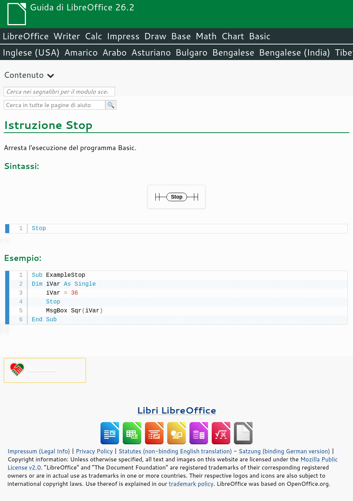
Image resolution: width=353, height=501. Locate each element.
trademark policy (191, 482)
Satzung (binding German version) (284, 449)
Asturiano (151, 52)
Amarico (81, 52)
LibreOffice (25, 36)
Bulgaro (191, 52)
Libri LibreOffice (176, 408)
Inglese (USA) (31, 52)
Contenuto (24, 74)
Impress (123, 36)
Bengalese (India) (294, 52)
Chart (232, 36)
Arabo (114, 52)
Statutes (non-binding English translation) (175, 449)
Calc (93, 36)
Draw (155, 36)
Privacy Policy (94, 449)
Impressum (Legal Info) (38, 449)
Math (206, 36)
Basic (259, 36)
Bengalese (233, 52)
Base (181, 36)
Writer (66, 36)
